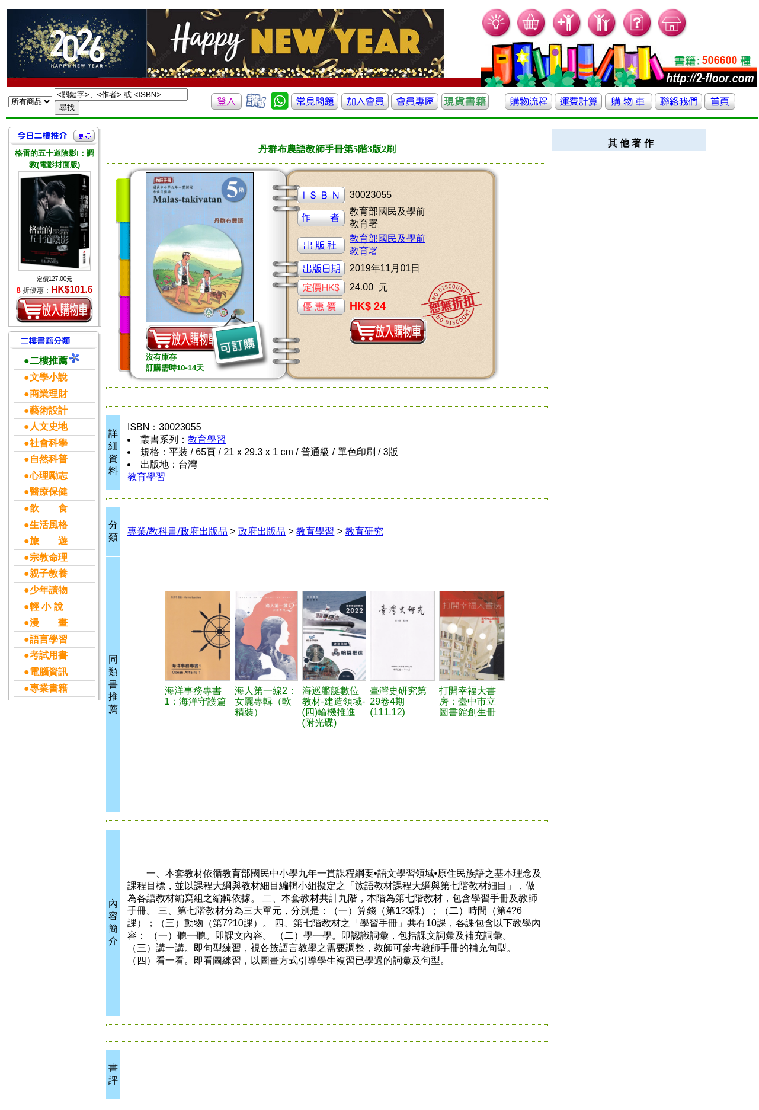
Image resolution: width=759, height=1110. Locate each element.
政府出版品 (262, 531)
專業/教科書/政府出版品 (177, 531)
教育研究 (364, 531)
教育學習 (207, 439)
